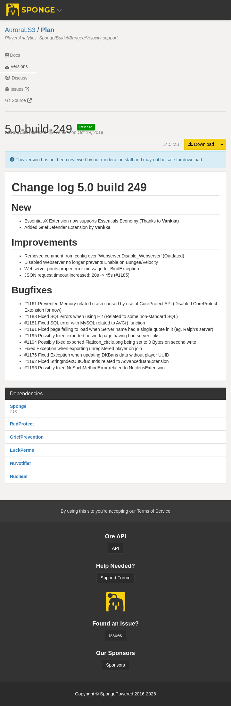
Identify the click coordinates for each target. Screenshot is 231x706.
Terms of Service (153, 511)
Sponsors (115, 665)
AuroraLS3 (20, 29)
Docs (12, 55)
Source (18, 100)
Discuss (16, 77)
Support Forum (115, 577)
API (115, 548)
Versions (16, 66)
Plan (47, 29)
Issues (17, 89)
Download (201, 144)
